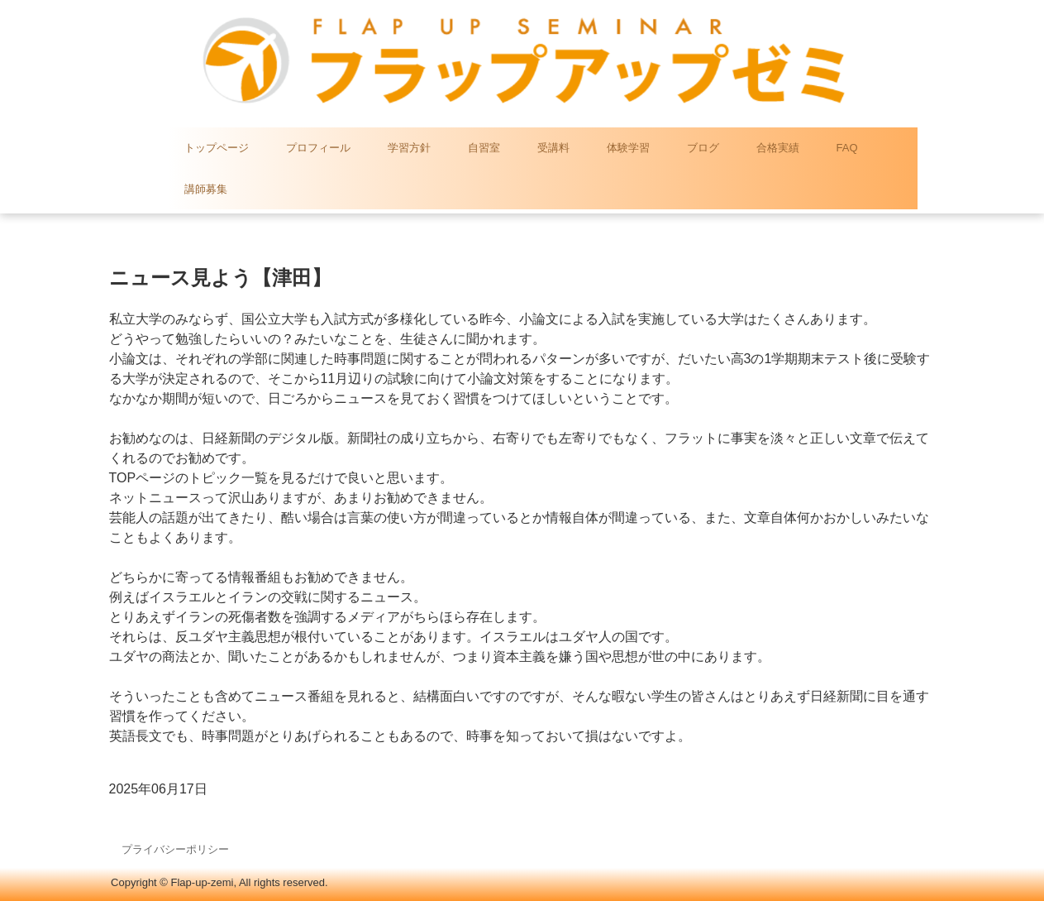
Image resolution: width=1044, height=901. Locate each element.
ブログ (703, 147)
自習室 (484, 147)
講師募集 (205, 189)
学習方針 (409, 147)
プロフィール (318, 147)
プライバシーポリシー (175, 849)
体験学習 (628, 147)
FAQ (847, 147)
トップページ (216, 147)
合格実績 (777, 147)
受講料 (553, 147)
